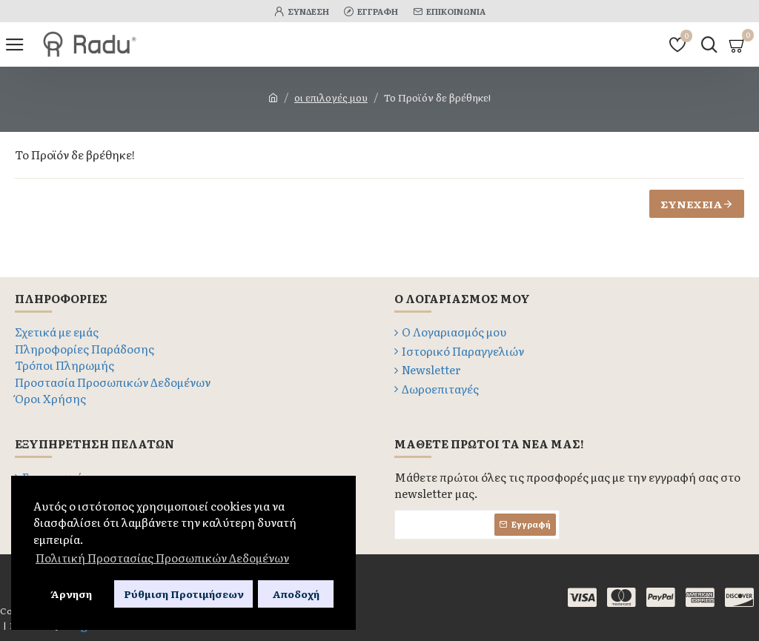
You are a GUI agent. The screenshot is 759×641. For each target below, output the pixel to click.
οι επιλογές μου (331, 97)
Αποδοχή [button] (295, 593)
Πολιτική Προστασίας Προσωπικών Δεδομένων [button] (162, 557)
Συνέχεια (691, 203)
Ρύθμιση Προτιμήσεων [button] (184, 593)
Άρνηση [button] (71, 593)
